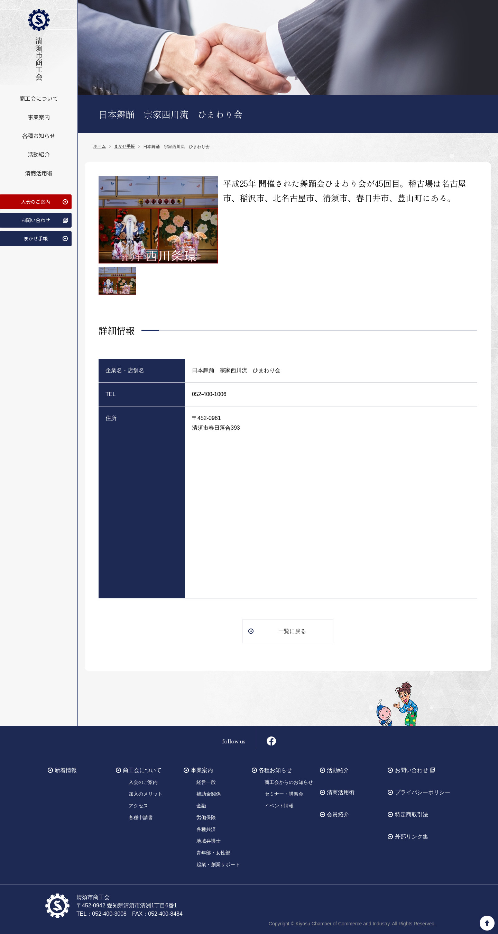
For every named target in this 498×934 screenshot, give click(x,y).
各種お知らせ (38, 133)
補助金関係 (208, 793)
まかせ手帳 (35, 234)
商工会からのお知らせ (289, 782)
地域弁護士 (208, 840)
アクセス (138, 805)
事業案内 (39, 115)
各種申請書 (141, 817)
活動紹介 (39, 152)
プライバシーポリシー (422, 792)
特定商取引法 (411, 814)
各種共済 (206, 829)
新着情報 (66, 770)
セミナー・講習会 (284, 793)
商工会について (38, 96)
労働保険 (206, 817)
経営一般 (206, 782)
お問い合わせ (34, 216)
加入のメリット (146, 793)
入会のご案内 (34, 199)
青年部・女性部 (213, 852)
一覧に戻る (292, 630)
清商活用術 (39, 171)
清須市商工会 (39, 43)
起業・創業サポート (218, 864)
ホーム (99, 146)
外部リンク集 (411, 836)
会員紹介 (338, 814)
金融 (201, 805)
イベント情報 (279, 805)
